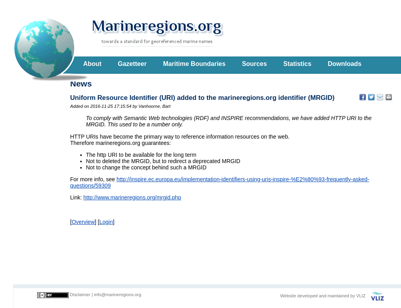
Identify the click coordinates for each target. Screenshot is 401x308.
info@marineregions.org (117, 294)
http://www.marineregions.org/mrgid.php (132, 197)
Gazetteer (132, 63)
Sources (254, 63)
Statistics (297, 63)
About (92, 63)
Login (106, 222)
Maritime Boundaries (194, 63)
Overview (83, 222)
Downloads (344, 63)
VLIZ (361, 295)
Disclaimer (80, 294)
